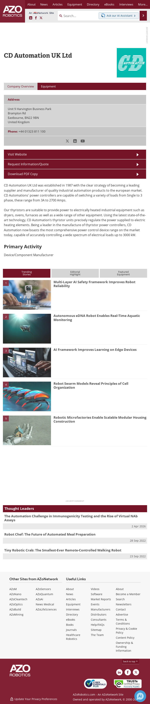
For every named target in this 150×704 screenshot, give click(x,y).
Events (95, 604)
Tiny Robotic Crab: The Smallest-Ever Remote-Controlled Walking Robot (62, 550)
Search (120, 599)
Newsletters (123, 604)
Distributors (98, 614)
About (70, 589)
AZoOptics (16, 604)
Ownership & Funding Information (124, 646)
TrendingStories (26, 273)
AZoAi (39, 599)
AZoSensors (43, 589)
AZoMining (16, 614)
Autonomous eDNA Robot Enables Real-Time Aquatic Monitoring (97, 317)
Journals (71, 630)
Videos (95, 589)
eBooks (70, 619)
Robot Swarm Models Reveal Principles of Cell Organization (91, 385)
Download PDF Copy (23, 174)
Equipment (73, 604)
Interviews (72, 609)
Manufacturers (100, 609)
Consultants (98, 619)
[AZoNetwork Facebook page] (36, 18)
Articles (71, 599)
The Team (97, 635)
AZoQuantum (44, 594)
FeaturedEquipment (123, 273)
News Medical (45, 604)
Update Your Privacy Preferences (33, 699)
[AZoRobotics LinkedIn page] (30, 18)
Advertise (122, 614)
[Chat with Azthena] (140, 696)
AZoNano (15, 594)
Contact (121, 609)
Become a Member (128, 594)
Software (96, 594)
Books (70, 625)
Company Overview (20, 86)
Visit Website (17, 154)
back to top (130, 661)
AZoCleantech (18, 599)
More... (143, 4)
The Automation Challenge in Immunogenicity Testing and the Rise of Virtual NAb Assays (71, 518)
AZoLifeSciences (46, 609)
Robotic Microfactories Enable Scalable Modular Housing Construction (100, 419)
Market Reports (101, 599)
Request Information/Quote (28, 164)
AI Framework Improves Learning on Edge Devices (95, 349)
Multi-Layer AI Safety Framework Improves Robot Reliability (94, 284)
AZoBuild (15, 609)
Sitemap (96, 630)
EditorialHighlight (75, 273)
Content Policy (125, 637)
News (69, 594)
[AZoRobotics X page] (41, 18)
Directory (72, 614)
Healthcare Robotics (73, 637)
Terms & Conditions (123, 621)
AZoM (13, 589)
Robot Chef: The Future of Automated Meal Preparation (50, 534)
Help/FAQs (97, 625)
